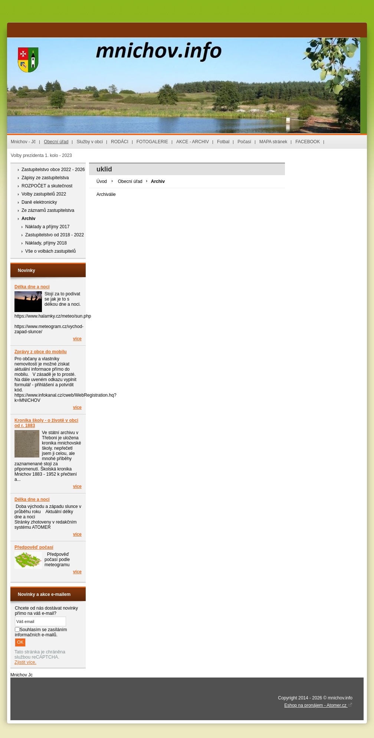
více (77, 338)
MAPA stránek (273, 141)
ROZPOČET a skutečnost (47, 185)
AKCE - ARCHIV (192, 141)
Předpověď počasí (33, 547)
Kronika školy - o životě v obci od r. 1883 (46, 423)
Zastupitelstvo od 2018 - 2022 (54, 234)
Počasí (244, 141)
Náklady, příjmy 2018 (46, 243)
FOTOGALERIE (152, 141)
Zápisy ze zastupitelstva (45, 177)
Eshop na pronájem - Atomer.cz (318, 705)
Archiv (28, 218)
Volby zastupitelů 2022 (44, 194)
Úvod (101, 181)
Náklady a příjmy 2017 (47, 226)
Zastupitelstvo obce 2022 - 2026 (53, 169)
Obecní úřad (56, 141)
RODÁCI (119, 141)
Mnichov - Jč (23, 141)
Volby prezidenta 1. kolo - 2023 (41, 155)
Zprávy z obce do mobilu (40, 351)
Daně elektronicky (39, 202)
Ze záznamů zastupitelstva (48, 210)
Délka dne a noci (32, 286)
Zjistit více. (25, 662)
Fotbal (223, 141)
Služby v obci (89, 141)
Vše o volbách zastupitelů (50, 251)
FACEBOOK (307, 141)
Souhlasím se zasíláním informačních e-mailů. (41, 632)
